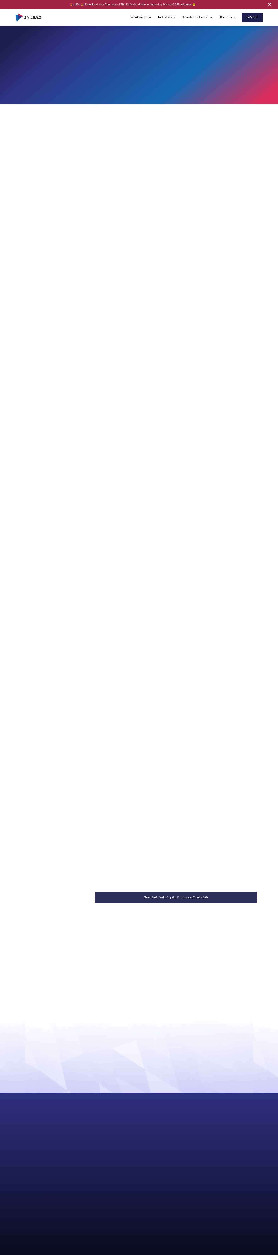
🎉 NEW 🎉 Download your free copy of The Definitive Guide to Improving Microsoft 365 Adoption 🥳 (133, 4)
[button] (141, 17)
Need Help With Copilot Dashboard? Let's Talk (176, 909)
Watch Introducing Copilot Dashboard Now (132, 889)
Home (26, 38)
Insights (44, 38)
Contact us (42, 1108)
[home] (28, 17)
